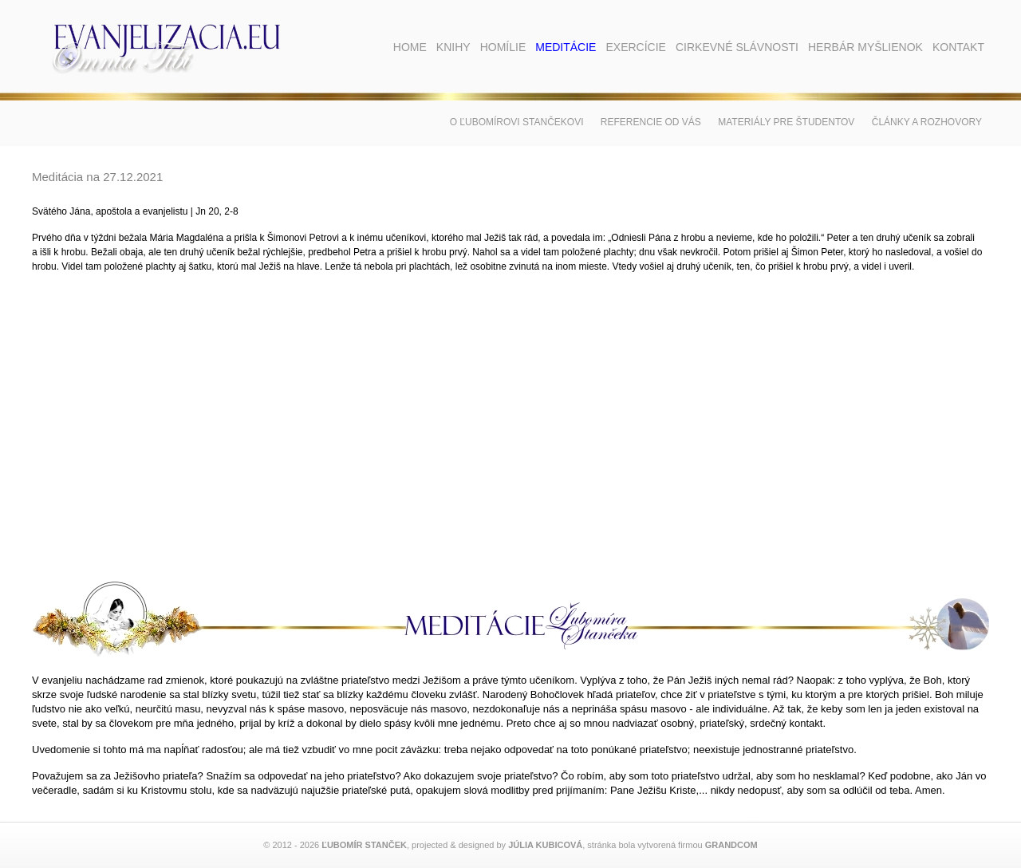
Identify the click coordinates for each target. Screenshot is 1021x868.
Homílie (503, 47)
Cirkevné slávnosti (737, 47)
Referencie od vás (651, 122)
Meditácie (565, 47)
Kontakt (958, 47)
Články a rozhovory (927, 122)
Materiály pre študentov (786, 122)
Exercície (635, 47)
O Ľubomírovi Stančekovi (517, 122)
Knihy (453, 47)
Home (410, 47)
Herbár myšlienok (865, 47)
